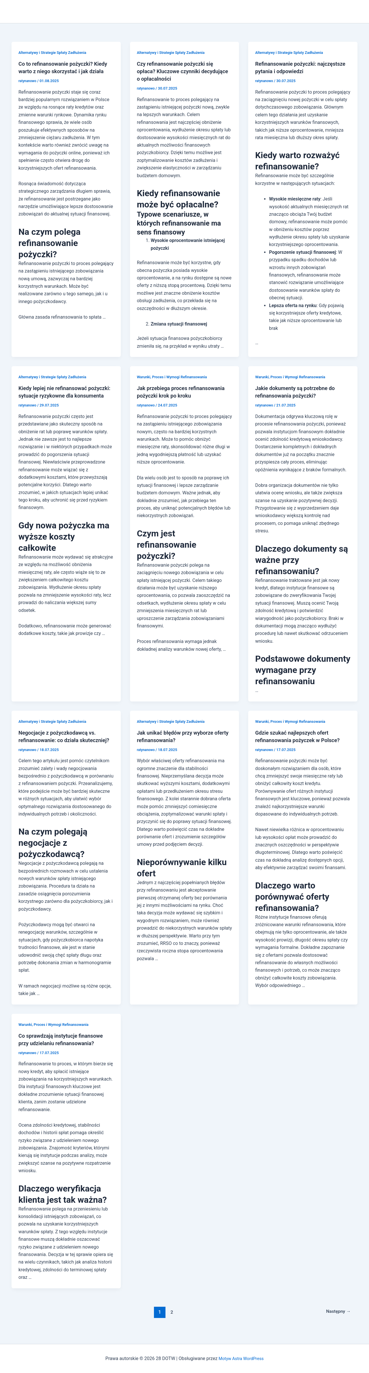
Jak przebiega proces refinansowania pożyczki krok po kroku (179, 395)
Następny (336, 1319)
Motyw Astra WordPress (241, 1358)
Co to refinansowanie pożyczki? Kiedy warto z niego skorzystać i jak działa (64, 71)
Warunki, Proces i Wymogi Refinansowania (175, 377)
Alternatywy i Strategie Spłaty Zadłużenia (55, 52)
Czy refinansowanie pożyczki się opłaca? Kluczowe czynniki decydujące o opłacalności (179, 71)
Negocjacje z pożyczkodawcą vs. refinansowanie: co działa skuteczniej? (60, 740)
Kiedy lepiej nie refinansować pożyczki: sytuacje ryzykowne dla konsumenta (61, 395)
